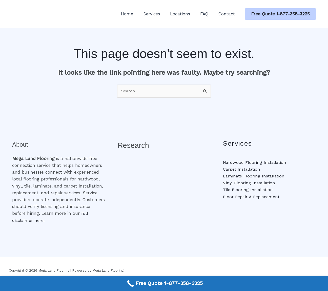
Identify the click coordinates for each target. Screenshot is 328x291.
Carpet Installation (242, 169)
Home (134, 13)
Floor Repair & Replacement (252, 196)
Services (157, 13)
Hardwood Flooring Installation (255, 162)
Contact (227, 13)
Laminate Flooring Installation (254, 176)
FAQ (206, 13)
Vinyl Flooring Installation (249, 183)
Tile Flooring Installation (248, 189)
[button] (280, 14)
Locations (184, 13)
